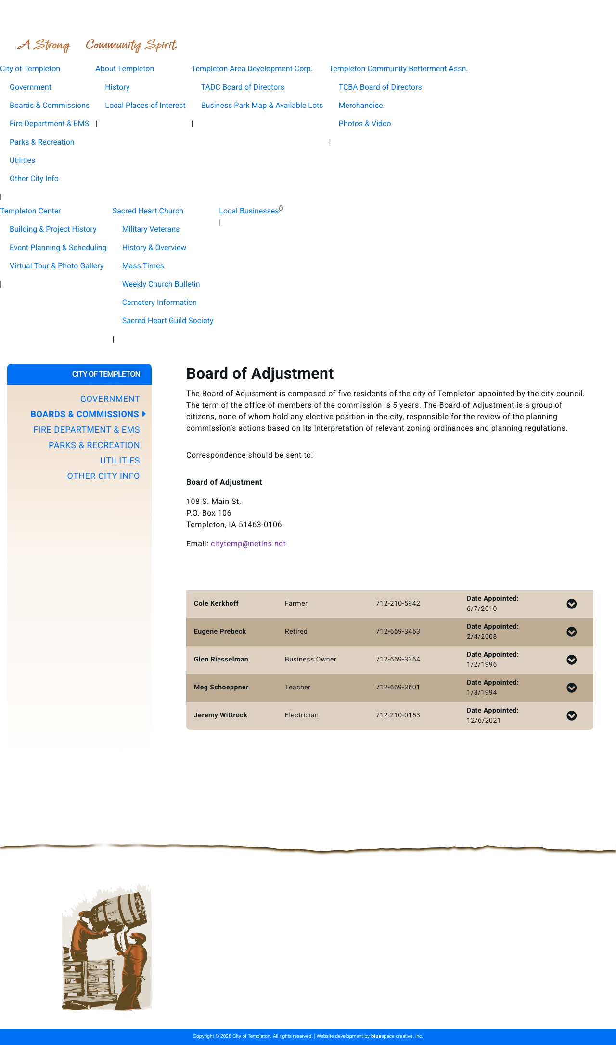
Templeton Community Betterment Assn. (241, 986)
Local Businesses (359, 998)
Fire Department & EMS (49, 123)
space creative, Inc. (397, 1036)
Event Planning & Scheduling (58, 247)
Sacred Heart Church (282, 998)
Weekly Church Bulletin (161, 284)
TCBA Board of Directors (380, 87)
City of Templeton (204, 975)
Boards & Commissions (50, 105)
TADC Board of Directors (242, 87)
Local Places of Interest (145, 105)
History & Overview (154, 247)
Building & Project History (53, 229)
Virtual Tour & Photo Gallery (56, 265)
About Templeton (275, 975)
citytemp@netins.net (248, 543)
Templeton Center (204, 998)
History (117, 87)
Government (30, 87)
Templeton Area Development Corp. (374, 975)
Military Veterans (151, 229)
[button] (79, 399)
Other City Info (34, 178)
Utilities (22, 160)
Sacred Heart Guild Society (168, 320)
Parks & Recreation (42, 141)
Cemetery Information (159, 302)
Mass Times (143, 265)
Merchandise (361, 105)
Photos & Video (365, 123)
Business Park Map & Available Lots (262, 105)
